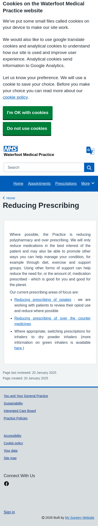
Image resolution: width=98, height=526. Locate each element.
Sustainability (13, 403)
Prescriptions (66, 183)
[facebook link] (6, 484)
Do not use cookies (27, 128)
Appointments (39, 183)
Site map (10, 458)
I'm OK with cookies (27, 112)
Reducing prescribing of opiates (42, 299)
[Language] (90, 150)
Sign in (9, 512)
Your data (11, 450)
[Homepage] (44, 151)
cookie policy (15, 97)
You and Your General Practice (26, 396)
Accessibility (12, 435)
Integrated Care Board (20, 410)
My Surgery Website (79, 517)
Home (18, 183)
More (88, 183)
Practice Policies (16, 418)
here (18, 348)
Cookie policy (13, 443)
